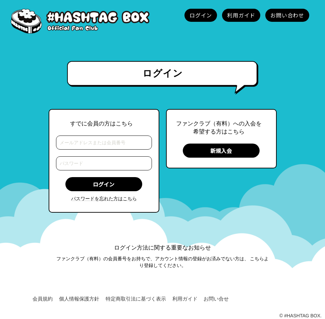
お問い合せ (216, 299)
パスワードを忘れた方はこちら (104, 198)
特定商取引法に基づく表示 (136, 299)
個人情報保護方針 (79, 299)
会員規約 (43, 299)
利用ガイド (185, 299)
